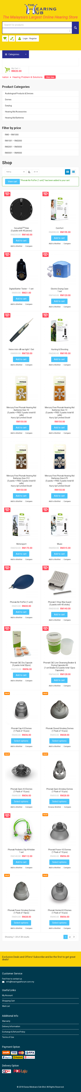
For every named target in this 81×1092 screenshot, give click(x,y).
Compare (28, 246)
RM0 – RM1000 (12, 135)
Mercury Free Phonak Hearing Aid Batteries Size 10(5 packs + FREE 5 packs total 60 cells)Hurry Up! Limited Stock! (21, 412)
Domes (8, 99)
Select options (21, 741)
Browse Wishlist (54, 807)
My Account (7, 995)
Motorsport (21, 544)
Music (59, 544)
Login (25, 38)
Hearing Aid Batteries (14, 118)
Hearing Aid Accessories (16, 112)
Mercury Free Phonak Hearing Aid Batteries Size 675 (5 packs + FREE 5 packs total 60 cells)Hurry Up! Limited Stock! (59, 481)
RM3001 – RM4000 (13, 153)
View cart (12, 181)
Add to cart (21, 240)
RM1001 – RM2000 (13, 141)
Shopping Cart (8, 1001)
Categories (13, 54)
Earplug (8, 105)
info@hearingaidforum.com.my (20, 982)
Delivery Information (11, 1026)
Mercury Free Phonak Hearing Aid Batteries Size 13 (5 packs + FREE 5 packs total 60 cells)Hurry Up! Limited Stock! (59, 412)
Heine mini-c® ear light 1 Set (21, 349)
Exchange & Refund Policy (13, 1032)
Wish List (6, 1006)
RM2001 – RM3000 (13, 147)
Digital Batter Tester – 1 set (21, 289)
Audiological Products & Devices (19, 93)
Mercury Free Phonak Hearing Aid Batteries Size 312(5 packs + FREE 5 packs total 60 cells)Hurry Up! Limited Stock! (21, 481)
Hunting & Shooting (59, 349)
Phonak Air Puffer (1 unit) (21, 602)
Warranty (6, 1021)
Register (33, 38)
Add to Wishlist (17, 246)
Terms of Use (8, 1037)
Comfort (59, 228)
